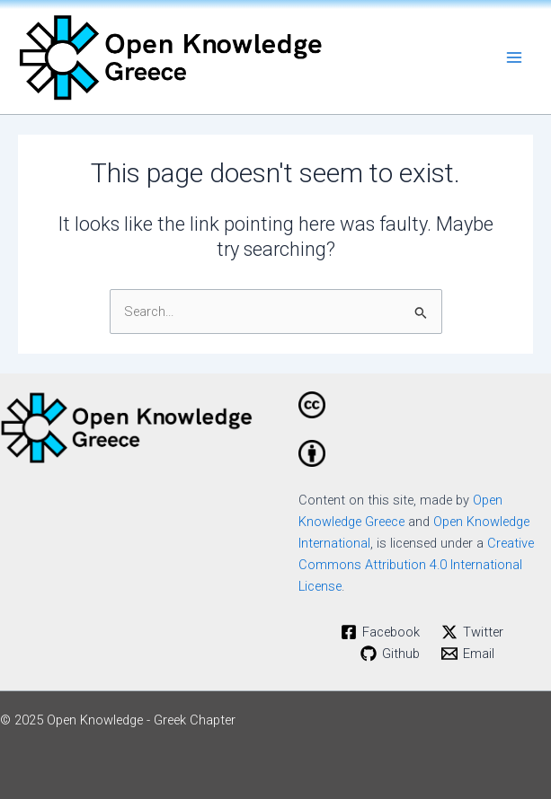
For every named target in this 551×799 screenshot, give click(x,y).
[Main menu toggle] (514, 57)
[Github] (390, 653)
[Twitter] (472, 632)
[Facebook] (380, 632)
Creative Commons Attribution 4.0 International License (416, 564)
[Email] (468, 653)
